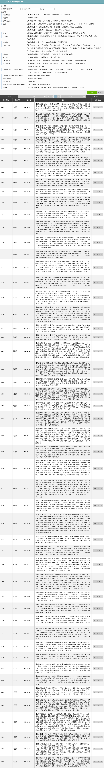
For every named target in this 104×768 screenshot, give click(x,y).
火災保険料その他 (90, 45)
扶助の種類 (6, 45)
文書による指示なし (34, 72)
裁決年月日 (27, 9)
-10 (25, 96)
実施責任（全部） (33, 18)
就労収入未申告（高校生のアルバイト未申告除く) (58, 63)
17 (41, 96)
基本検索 (3, 6)
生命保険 (79, 27)
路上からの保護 (46, 87)
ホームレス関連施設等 (49, 42)
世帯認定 (47, 21)
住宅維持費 (31, 48)
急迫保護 (67, 14)
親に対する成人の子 (76, 36)
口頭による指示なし (86, 69)
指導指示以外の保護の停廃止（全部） (39, 75)
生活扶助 (45, 45)
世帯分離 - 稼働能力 (66, 21)
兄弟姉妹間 (31, 39)
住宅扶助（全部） (56, 45)
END (83, 96)
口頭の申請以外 (57, 14)
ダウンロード (98, 107)
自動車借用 (51, 24)
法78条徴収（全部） (34, 63)
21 (55, 96)
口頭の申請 (46, 14)
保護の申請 (6, 15)
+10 (79, 96)
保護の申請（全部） (34, 14)
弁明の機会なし (47, 72)
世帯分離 (55, 21)
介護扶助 (74, 48)
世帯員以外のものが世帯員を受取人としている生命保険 (45, 30)
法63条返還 (6, 60)
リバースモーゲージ (81, 24)
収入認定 (5, 57)
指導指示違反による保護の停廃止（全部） (41, 69)
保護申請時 (49, 33)
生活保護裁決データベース (13, 1)
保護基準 (5, 54)
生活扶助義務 (63, 36)
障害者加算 (69, 54)
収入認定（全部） (33, 57)
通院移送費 (57, 48)
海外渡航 (74, 87)
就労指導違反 (60, 69)
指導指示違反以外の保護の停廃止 (13, 75)
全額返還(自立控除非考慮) (51, 60)
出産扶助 (90, 48)
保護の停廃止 (7, 78)
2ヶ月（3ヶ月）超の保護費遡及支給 (14, 84)
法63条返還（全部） (34, 60)
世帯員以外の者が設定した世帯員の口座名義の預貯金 (44, 27)
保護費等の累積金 (68, 27)
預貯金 (92, 24)
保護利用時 (58, 33)
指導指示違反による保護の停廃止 (13, 69)
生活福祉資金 (63, 42)
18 (45, 96)
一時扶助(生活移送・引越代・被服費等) (40, 51)
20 (52, 96)
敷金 (74, 45)
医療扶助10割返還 (66, 60)
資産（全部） (32, 24)
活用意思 (75, 33)
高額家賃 (67, 45)
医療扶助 (48, 48)
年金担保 (67, 30)
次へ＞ (70, 96)
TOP (20, 96)
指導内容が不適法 (72, 69)
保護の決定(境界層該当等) (61, 87)
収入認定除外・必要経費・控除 (51, 57)
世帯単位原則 (7, 21)
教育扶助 (40, 48)
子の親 (54, 36)
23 (62, 96)
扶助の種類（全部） (34, 45)
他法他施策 (6, 42)
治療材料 (66, 48)
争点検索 (3, 12)
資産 (4, 24)
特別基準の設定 (46, 54)
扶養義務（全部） (33, 36)
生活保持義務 (46, 36)
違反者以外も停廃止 (61, 72)
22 (59, 96)
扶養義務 (5, 36)
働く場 (83, 33)
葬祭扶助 (98, 48)
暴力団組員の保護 (33, 87)
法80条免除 (6, 81)
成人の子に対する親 (91, 36)
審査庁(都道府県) (7, 9)
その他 (5, 87)
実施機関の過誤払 (80, 60)
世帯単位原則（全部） (35, 21)
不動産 (60, 24)
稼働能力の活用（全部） (35, 33)
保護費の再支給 (58, 54)
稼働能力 (67, 33)
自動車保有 (42, 24)
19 (48, 96)
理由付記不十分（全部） (35, 78)
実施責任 (5, 18)
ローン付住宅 (69, 24)
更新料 (80, 45)
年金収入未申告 (80, 63)
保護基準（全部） (33, 54)
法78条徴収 (6, 63)
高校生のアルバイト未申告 (36, 66)
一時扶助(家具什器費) (61, 51)
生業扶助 (82, 48)
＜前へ (33, 96)
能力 (4, 33)
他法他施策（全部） (34, 42)
